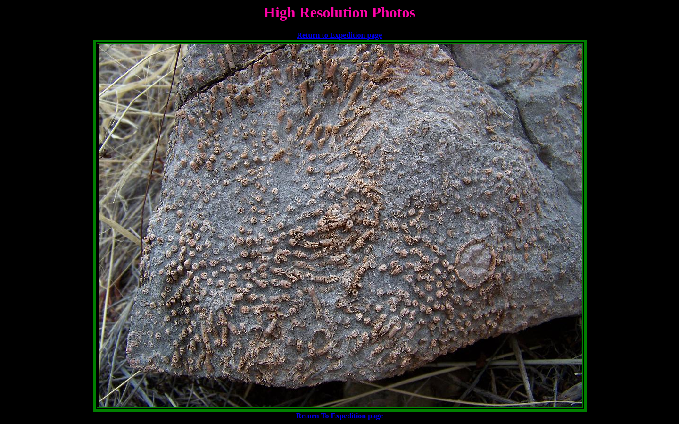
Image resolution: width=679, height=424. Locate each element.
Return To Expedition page (339, 416)
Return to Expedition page (339, 35)
